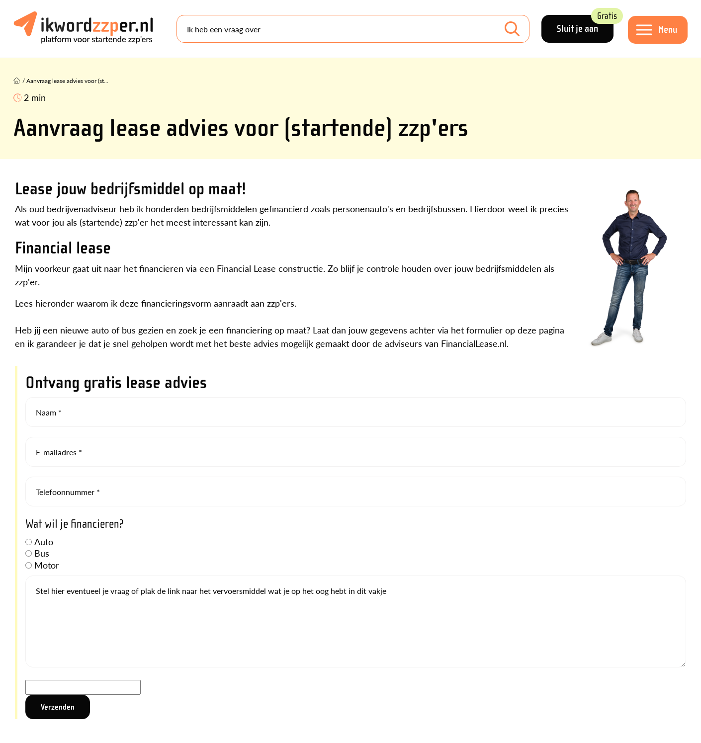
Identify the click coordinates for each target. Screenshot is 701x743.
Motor (46, 565)
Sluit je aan (585, 24)
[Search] (352, 29)
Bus (41, 553)
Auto (43, 541)
